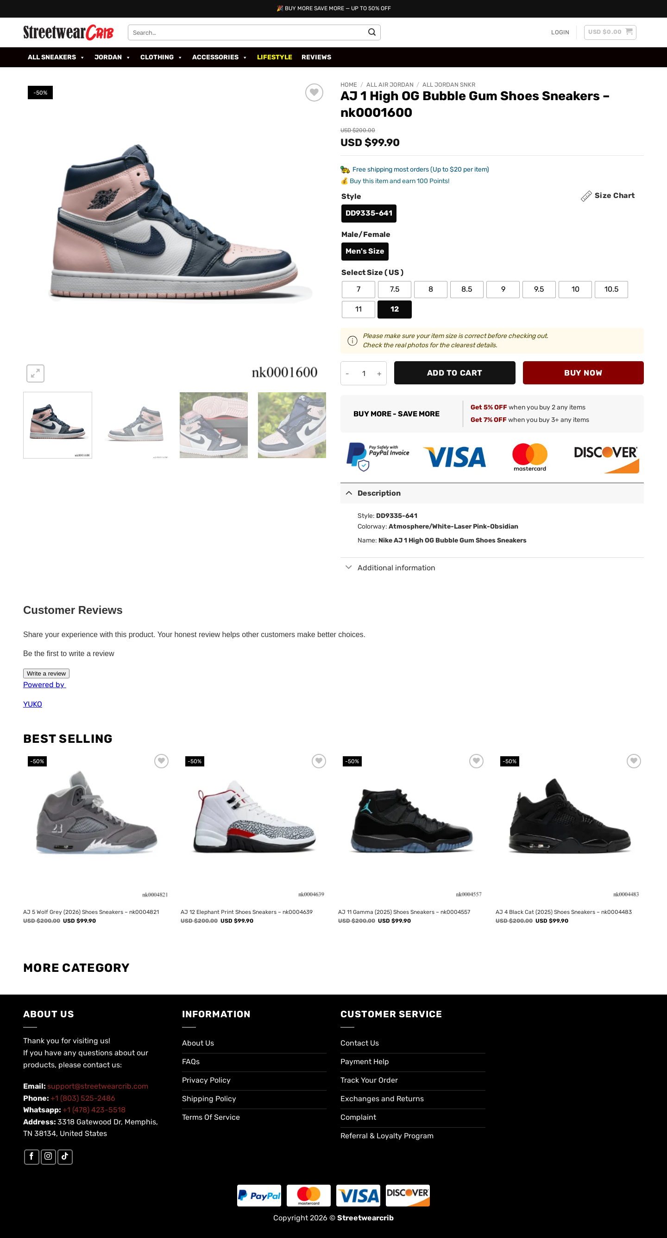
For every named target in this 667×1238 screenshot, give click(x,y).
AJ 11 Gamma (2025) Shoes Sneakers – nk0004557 (404, 912)
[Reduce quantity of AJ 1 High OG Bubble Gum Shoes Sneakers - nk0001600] (347, 373)
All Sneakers (56, 57)
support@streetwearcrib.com (97, 1086)
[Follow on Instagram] (48, 1157)
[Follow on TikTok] (65, 1157)
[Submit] (372, 32)
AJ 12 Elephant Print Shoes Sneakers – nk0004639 (247, 912)
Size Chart (615, 195)
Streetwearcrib (365, 1217)
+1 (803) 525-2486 (82, 1098)
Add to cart (455, 372)
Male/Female (365, 235)
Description (370, 492)
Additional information (387, 568)
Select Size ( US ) (372, 273)
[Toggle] (348, 492)
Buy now (583, 372)
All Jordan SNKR (448, 84)
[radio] (369, 213)
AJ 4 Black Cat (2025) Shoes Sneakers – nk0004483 (564, 912)
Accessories (220, 57)
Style (351, 197)
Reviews (316, 57)
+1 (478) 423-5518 (94, 1109)
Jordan (112, 57)
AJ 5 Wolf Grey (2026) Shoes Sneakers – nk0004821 (91, 912)
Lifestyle (274, 57)
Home (348, 84)
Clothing (161, 57)
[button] (560, 32)
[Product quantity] (363, 373)
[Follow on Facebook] (31, 1157)
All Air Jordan (390, 84)
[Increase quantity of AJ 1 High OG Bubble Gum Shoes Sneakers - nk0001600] (379, 373)
